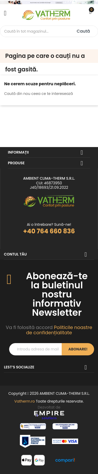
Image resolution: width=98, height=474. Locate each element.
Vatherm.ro (24, 401)
